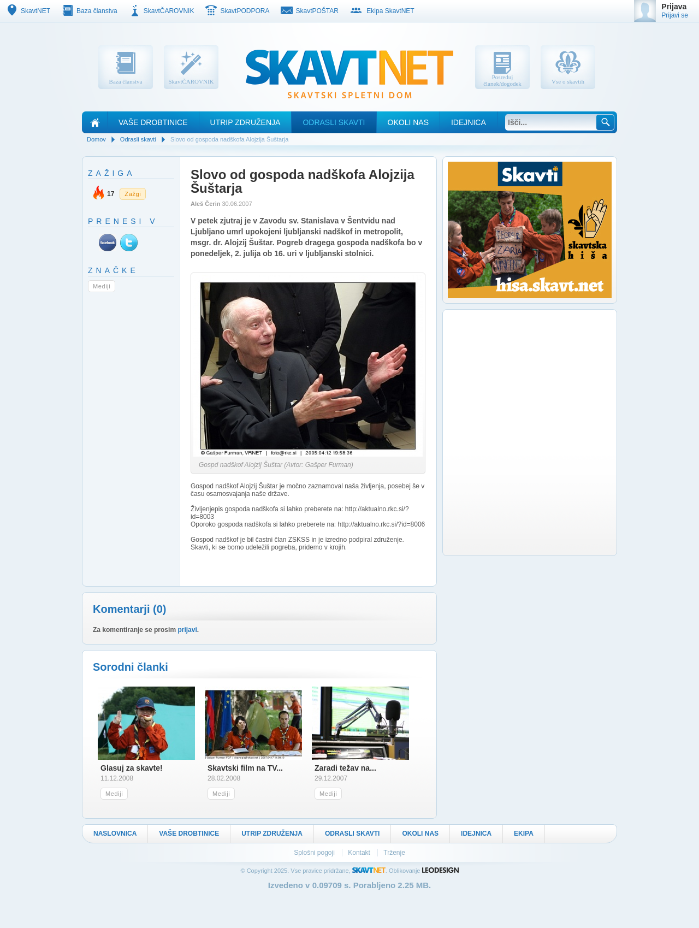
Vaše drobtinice (153, 122)
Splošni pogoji (315, 852)
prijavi (187, 630)
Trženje (394, 852)
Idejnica (468, 122)
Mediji (101, 286)
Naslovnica (115, 833)
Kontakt (360, 852)
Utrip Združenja (245, 122)
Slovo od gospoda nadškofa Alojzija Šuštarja (229, 139)
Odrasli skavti (334, 122)
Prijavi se (674, 15)
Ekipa (524, 833)
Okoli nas (408, 122)
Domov (96, 139)
